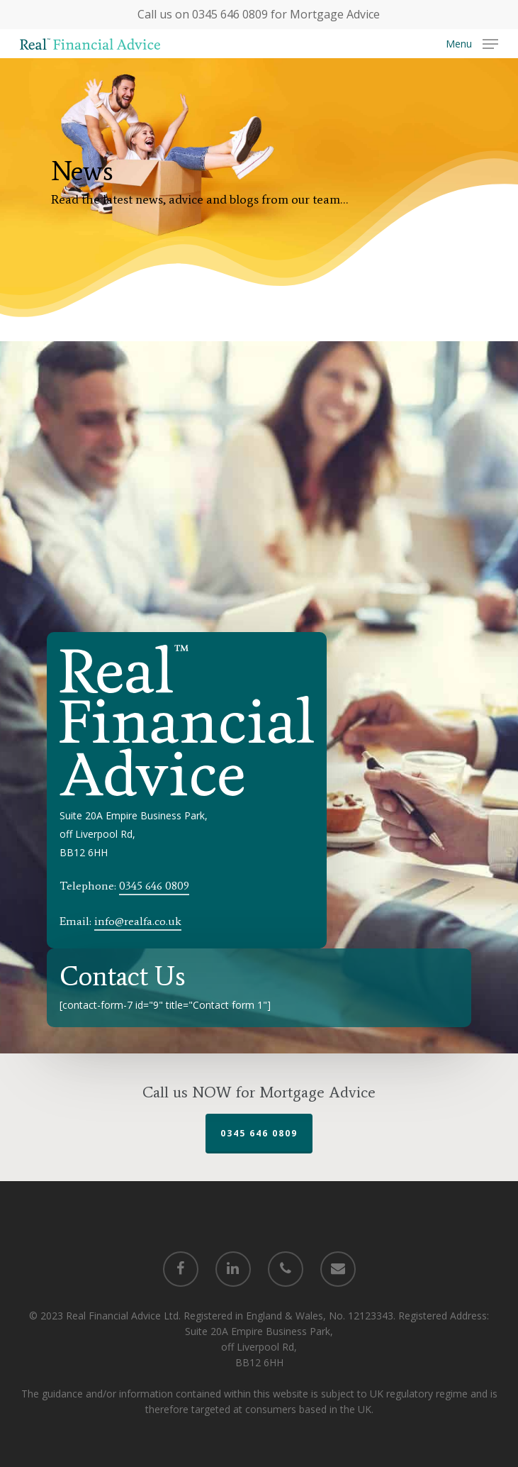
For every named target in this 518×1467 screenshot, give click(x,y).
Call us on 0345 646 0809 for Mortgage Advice (258, 14)
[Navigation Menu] (472, 42)
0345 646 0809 (154, 885)
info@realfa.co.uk (137, 921)
